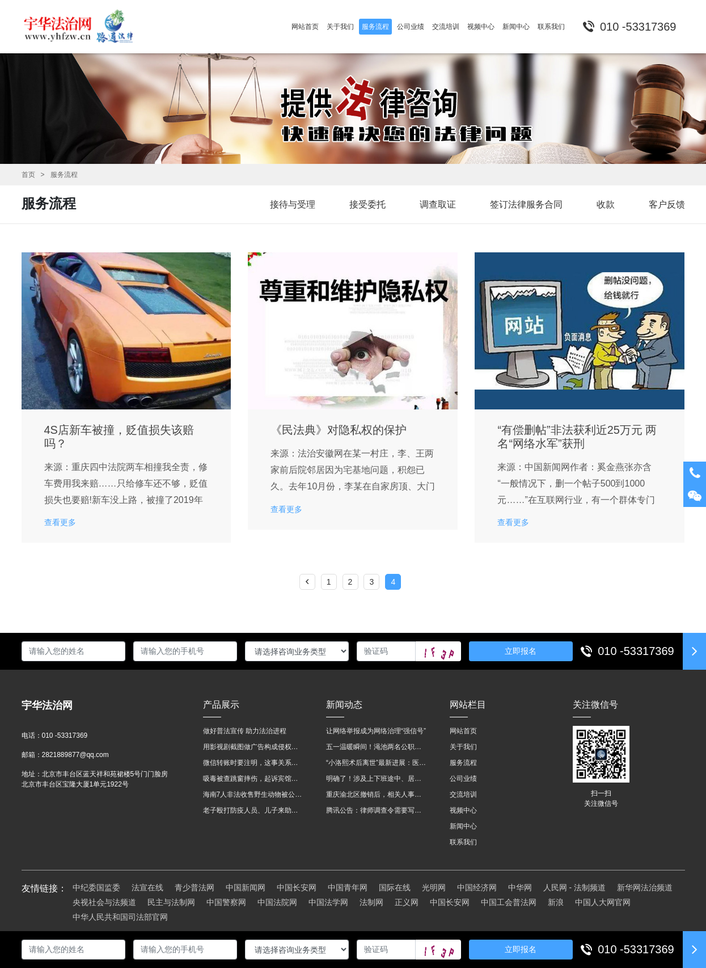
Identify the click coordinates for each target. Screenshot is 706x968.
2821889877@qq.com (75, 755)
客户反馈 (667, 204)
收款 (606, 204)
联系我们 (463, 842)
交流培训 (463, 794)
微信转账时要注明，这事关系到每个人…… (253, 763)
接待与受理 (292, 204)
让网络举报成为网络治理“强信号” (376, 731)
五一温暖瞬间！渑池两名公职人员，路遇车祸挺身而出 (376, 747)
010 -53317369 (636, 651)
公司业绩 (463, 779)
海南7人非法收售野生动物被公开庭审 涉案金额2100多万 (253, 794)
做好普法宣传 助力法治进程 (244, 731)
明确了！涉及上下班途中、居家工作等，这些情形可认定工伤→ (376, 779)
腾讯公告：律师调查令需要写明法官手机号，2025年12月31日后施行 (376, 810)
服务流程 (64, 175)
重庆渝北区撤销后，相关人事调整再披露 (376, 794)
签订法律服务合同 (526, 204)
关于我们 (463, 747)
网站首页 (463, 731)
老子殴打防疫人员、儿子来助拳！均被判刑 (253, 810)
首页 (28, 175)
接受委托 (367, 204)
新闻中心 (463, 826)
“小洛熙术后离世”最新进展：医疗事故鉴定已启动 (376, 763)
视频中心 (463, 810)
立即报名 (520, 651)
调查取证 (438, 204)
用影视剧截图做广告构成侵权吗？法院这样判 (253, 747)
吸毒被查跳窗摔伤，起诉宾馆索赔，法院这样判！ (253, 779)
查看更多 (60, 522)
